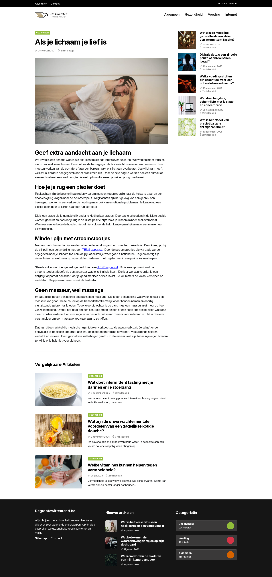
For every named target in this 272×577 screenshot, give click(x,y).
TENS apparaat (92, 249)
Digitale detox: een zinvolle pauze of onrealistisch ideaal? (218, 58)
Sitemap (41, 538)
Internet (231, 14)
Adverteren (41, 3)
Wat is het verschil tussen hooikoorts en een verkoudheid (142, 523)
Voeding (214, 14)
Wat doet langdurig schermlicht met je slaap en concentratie (216, 101)
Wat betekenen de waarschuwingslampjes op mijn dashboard (142, 541)
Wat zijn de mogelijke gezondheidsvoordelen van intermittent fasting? (217, 36)
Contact (55, 3)
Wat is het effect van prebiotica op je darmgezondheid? (214, 123)
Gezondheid (194, 14)
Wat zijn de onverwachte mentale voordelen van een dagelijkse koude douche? (121, 426)
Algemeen (172, 14)
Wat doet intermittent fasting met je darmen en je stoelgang (120, 384)
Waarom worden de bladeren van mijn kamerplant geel (141, 557)
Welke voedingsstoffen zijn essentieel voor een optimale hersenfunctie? (217, 80)
